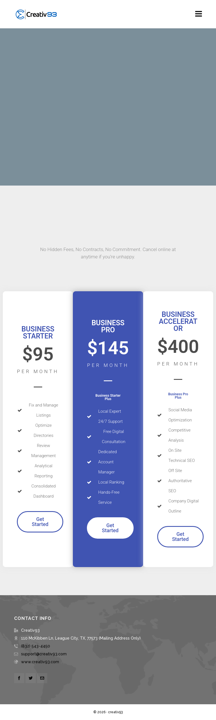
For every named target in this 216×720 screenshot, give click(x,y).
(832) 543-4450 (35, 646)
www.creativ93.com (40, 662)
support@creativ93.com (44, 654)
